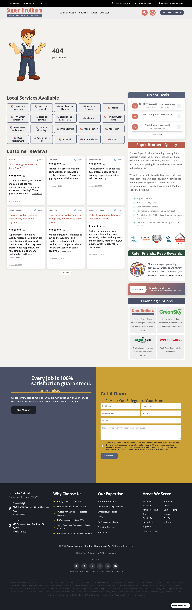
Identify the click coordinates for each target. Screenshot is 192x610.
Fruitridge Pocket (105, 585)
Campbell (140, 582)
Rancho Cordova (150, 509)
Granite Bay (148, 518)
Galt (113, 585)
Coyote (167, 582)
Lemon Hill (158, 585)
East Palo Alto (22, 585)
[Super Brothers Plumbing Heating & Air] (24, 12)
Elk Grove (42, 585)
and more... (103, 532)
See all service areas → (152, 531)
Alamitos (63, 582)
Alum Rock (70, 582)
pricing (149, 164)
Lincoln (167, 514)
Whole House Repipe (107, 511)
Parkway (13, 592)
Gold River (120, 585)
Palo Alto (147, 505)
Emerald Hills (57, 585)
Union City (91, 595)
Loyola (52, 588)
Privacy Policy (163, 449)
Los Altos (27, 588)
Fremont (95, 585)
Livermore (13, 588)
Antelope (78, 582)
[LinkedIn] (116, 566)
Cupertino (174, 582)
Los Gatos (45, 588)
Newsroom (74, 571)
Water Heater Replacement (110, 506)
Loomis (20, 588)
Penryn (40, 592)
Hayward (147, 526)
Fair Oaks (168, 518)
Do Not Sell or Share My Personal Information (107, 571)
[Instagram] (100, 566)
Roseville (168, 505)
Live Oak (177, 585)
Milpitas (85, 588)
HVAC (114, 139)
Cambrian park (119, 582)
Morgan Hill (104, 588)
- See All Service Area (138, 595)
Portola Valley (70, 592)
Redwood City (106, 592)
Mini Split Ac (114, 128)
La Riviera (144, 585)
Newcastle (138, 588)
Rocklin (146, 514)
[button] (23, 410)
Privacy (87, 571)
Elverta (49, 585)
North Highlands (160, 588)
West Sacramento (102, 595)
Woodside (126, 595)
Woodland (118, 595)
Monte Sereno (94, 588)
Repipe (115, 107)
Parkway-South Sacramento (27, 592)
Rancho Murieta (94, 592)
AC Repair (67, 139)
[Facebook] (84, 566)
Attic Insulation (91, 128)
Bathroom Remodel (107, 501)
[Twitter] (76, 566)
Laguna (151, 585)
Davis (181, 582)
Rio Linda (115, 592)
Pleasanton (60, 592)
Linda (171, 585)
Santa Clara (60, 595)
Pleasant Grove (49, 592)
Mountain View (114, 588)
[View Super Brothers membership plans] (156, 289)
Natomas (124, 588)
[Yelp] (92, 566)
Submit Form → (109, 456)
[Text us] (145, 13)
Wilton (111, 595)
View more (65, 273)
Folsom (167, 522)
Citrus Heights (170, 509)
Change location (39, 3)
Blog (81, 571)
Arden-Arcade (87, 582)
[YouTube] (108, 566)
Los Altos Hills (36, 588)
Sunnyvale (83, 595)
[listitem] (157, 105)
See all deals (157, 134)
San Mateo (178, 592)
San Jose (168, 501)
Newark (131, 588)
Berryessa (110, 582)
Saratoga (68, 595)
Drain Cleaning (67, 128)
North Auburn (148, 588)
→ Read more (37, 194)
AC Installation (91, 139)
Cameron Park (131, 582)
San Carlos (154, 592)
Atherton (96, 582)
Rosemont (129, 592)
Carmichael (148, 522)
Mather (58, 588)
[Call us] (153, 13)
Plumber (91, 118)
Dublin (14, 585)
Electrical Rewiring (106, 527)
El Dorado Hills (33, 585)
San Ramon (51, 595)
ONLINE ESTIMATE (172, 12)
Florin (72, 585)
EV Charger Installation (108, 522)
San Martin (169, 592)
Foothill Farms (86, 585)
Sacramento (148, 501)
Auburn (103, 582)
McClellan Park (67, 588)
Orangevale (171, 588)
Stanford (75, 595)
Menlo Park (77, 588)
